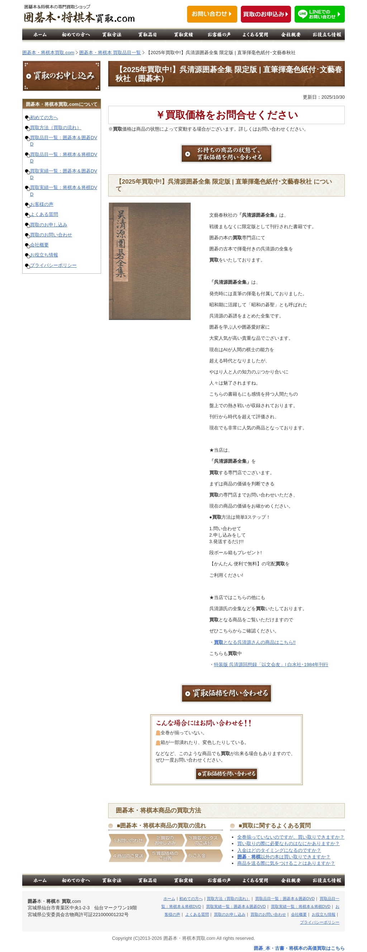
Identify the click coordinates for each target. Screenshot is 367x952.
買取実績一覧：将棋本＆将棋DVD (300, 906)
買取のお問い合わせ (51, 234)
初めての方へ (44, 117)
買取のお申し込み (48, 224)
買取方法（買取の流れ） (55, 127)
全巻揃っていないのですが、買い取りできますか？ (290, 837)
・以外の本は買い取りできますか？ (283, 856)
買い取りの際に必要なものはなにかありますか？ (288, 843)
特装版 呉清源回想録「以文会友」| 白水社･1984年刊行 (271, 664)
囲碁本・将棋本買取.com (48, 52)
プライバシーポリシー (53, 265)
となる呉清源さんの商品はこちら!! (255, 642)
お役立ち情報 (44, 255)
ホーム (169, 898)
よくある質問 (44, 214)
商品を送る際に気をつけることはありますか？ (286, 863)
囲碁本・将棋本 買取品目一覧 (110, 52)
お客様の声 (41, 204)
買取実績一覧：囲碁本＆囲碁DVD (236, 906)
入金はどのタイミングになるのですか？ (279, 850)
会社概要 (39, 245)
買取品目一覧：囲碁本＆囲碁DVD (285, 898)
